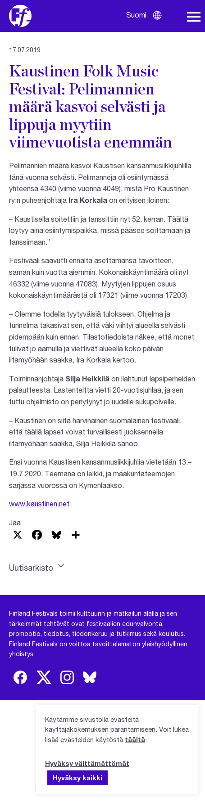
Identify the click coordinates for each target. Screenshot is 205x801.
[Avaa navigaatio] (193, 17)
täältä (135, 739)
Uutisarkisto (31, 568)
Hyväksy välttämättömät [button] (87, 763)
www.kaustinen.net (39, 503)
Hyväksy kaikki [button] (77, 778)
